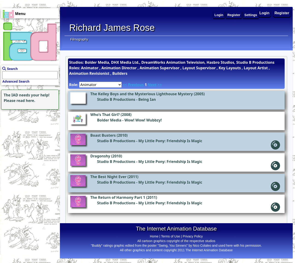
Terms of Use (170, 236)
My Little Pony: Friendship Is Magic (170, 140)
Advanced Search (16, 81)
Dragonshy (100, 156)
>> (160, 84)
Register (281, 13)
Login (265, 13)
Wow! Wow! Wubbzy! (143, 120)
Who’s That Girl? (105, 114)
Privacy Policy (193, 236)
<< (125, 84)
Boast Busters (103, 135)
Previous (136, 84)
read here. (26, 100)
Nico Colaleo (202, 245)
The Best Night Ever (108, 176)
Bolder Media (109, 120)
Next (152, 84)
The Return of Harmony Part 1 (117, 197)
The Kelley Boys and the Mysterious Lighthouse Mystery (141, 93)
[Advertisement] (29, 139)
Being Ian (147, 99)
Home (154, 236)
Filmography (79, 39)
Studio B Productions (116, 99)
